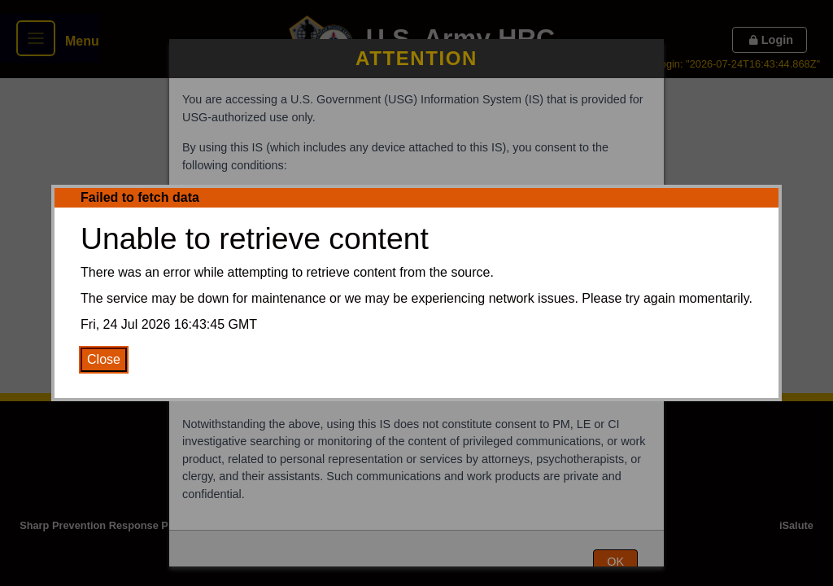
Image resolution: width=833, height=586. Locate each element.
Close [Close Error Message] (103, 359)
